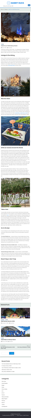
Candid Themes (26, 415)
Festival (3, 394)
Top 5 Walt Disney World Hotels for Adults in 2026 (11, 367)
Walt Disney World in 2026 (8, 321)
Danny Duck (10, 47)
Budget (3, 385)
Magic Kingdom (4, 398)
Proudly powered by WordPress (8, 415)
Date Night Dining (11, 65)
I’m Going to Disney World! (6, 365)
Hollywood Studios (5, 396)
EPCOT (3, 392)
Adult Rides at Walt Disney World (21, 112)
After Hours (4, 381)
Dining (3, 387)
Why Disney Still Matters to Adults (8, 371)
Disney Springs (4, 389)
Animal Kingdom (5, 383)
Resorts (3, 402)
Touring (2, 43)
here (8, 215)
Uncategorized (4, 406)
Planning (2, 319)
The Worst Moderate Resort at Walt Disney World (11, 363)
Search (12, 353)
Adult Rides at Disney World (8, 339)
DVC (2, 391)
